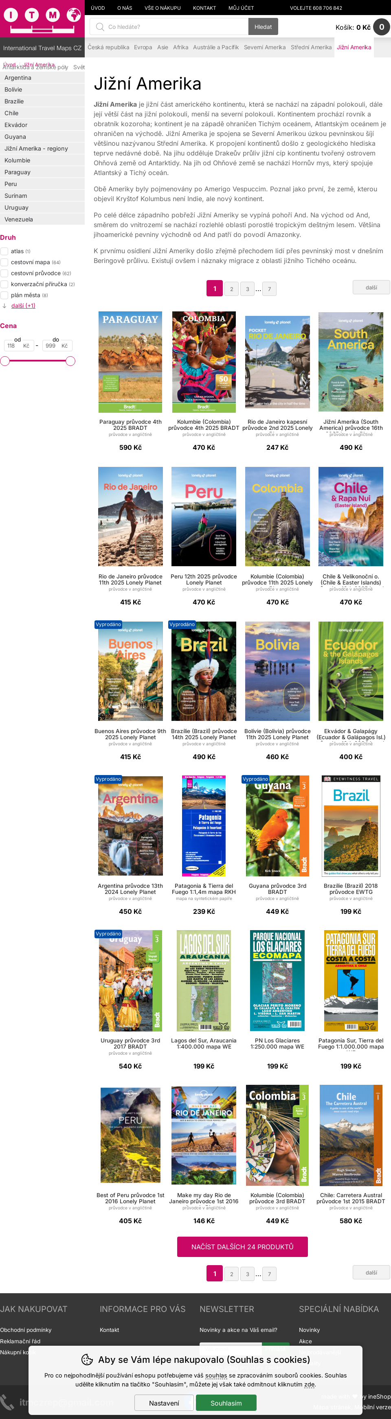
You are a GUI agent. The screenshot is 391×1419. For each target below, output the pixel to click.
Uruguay (16, 207)
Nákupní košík (18, 1352)
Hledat (263, 26)
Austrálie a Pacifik (216, 47)
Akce (305, 1341)
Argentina (17, 77)
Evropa (143, 47)
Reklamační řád (20, 1341)
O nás (124, 8)
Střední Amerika (311, 47)
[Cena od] (19, 345)
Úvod (98, 8)
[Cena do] (57, 345)
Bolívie (13, 89)
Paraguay (17, 172)
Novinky (309, 1330)
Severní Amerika (265, 47)
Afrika (181, 47)
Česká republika (108, 47)
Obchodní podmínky (26, 1330)
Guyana (15, 136)
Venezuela (18, 219)
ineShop (379, 1396)
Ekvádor (15, 124)
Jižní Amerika (354, 47)
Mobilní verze (372, 1407)
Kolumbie (17, 160)
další (371, 287)
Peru (10, 183)
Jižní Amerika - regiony (36, 148)
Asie (162, 47)
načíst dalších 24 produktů (242, 1247)
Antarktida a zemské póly (35, 67)
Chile (11, 112)
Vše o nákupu (163, 8)
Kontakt (204, 8)
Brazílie (14, 101)
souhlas (216, 1375)
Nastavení (164, 1403)
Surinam (15, 195)
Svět (79, 67)
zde (309, 1384)
